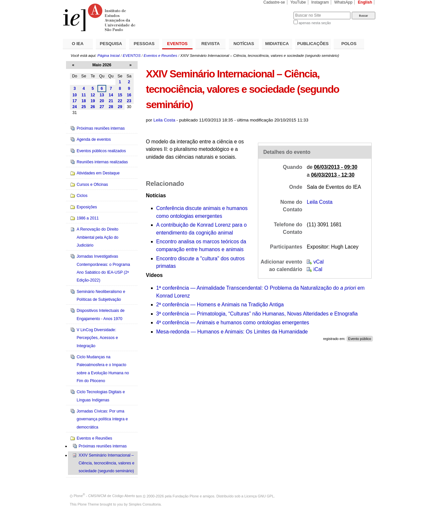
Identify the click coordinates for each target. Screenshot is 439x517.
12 (93, 95)
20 (102, 101)
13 (102, 95)
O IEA (78, 43)
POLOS (348, 43)
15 (120, 95)
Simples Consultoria (145, 504)
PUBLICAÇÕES (313, 43)
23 (129, 101)
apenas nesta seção (315, 23)
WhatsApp (343, 2)
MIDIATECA (277, 43)
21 (111, 101)
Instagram (320, 2)
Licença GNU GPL (259, 496)
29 (120, 107)
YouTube (298, 2)
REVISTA (210, 43)
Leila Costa (164, 120)
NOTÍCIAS (243, 43)
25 (83, 107)
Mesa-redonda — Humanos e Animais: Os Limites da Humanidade (232, 331)
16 (129, 95)
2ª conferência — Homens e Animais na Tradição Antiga (220, 304)
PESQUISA (111, 43)
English (365, 2)
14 (111, 95)
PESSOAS (144, 43)
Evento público (359, 339)
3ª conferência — (257, 313)
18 (83, 101)
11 (83, 95)
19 (93, 101)
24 (75, 107)
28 (111, 107)
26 (93, 107)
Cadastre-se (274, 2)
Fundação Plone (186, 496)
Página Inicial (108, 55)
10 (75, 95)
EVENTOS (177, 43)
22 (120, 101)
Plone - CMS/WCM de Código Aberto (104, 496)
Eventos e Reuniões (160, 55)
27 (102, 107)
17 (75, 101)
